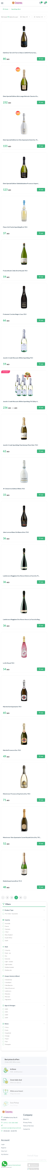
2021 (6, 1012)
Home (5, 9)
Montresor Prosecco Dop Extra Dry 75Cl (16, 794)
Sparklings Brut (16, 9)
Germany (7, 929)
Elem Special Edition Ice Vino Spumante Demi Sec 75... (20, 140)
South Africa (8, 937)
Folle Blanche (8, 985)
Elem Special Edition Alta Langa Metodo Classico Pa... (21, 96)
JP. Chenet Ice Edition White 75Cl (14, 488)
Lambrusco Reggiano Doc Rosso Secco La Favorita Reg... (22, 619)
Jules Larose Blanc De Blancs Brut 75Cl (16, 532)
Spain (6, 940)
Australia (7, 923)
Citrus (7, 1027)
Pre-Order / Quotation (11, 913)
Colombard (8, 982)
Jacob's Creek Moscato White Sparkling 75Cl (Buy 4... (20, 401)
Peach (7, 1038)
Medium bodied (9, 967)
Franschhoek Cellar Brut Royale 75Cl (15, 270)
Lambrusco (8, 991)
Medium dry (8, 970)
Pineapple (8, 1044)
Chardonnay (8, 979)
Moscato (7, 996)
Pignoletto (8, 999)
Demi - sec (8, 953)
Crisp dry (7, 950)
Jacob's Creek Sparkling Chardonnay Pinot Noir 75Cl (20, 445)
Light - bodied (9, 961)
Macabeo (7, 994)
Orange (7, 1036)
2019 (6, 1017)
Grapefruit (8, 1033)
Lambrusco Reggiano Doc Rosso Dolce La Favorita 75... (21, 576)
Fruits (6, 1030)
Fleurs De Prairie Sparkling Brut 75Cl (15, 227)
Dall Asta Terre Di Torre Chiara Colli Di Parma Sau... (20, 52)
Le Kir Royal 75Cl (8, 663)
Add (41, 59)
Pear (6, 1041)
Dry (6, 956)
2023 (6, 1009)
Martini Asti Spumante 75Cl (12, 706)
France (7, 926)
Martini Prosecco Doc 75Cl (12, 750)
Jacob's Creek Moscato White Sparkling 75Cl (18, 358)
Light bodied (8, 964)
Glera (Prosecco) (9, 988)
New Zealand (8, 935)
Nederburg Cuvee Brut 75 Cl (12, 881)
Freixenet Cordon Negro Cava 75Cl (14, 314)
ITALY (7, 932)
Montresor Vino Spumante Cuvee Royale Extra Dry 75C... (22, 837)
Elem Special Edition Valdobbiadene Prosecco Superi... (21, 183)
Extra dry (7, 959)
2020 (6, 1014)
